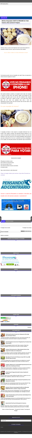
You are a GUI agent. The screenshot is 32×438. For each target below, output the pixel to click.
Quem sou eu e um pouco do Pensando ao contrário (16, 403)
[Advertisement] (10, 282)
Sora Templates (8, 431)
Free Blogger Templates (17, 431)
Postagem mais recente (5, 227)
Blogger (15, 410)
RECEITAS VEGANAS (9, 221)
